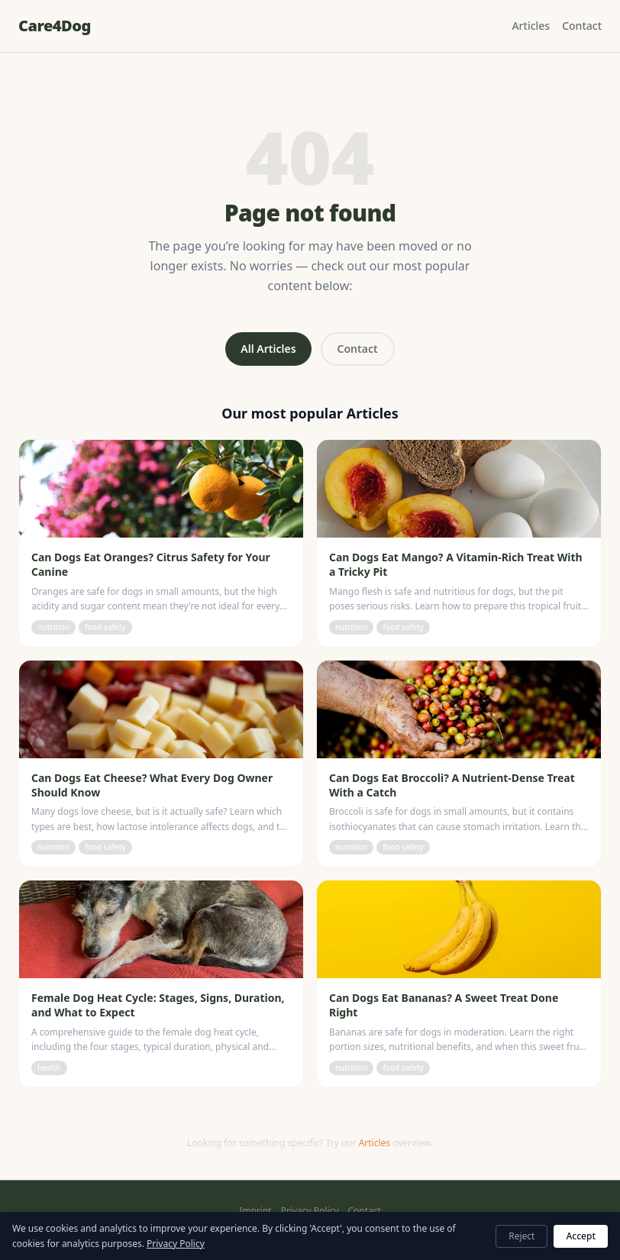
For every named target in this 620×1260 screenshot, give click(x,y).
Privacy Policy (310, 1211)
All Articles (268, 348)
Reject (521, 1235)
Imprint (255, 1211)
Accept (581, 1235)
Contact (582, 25)
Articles (531, 25)
